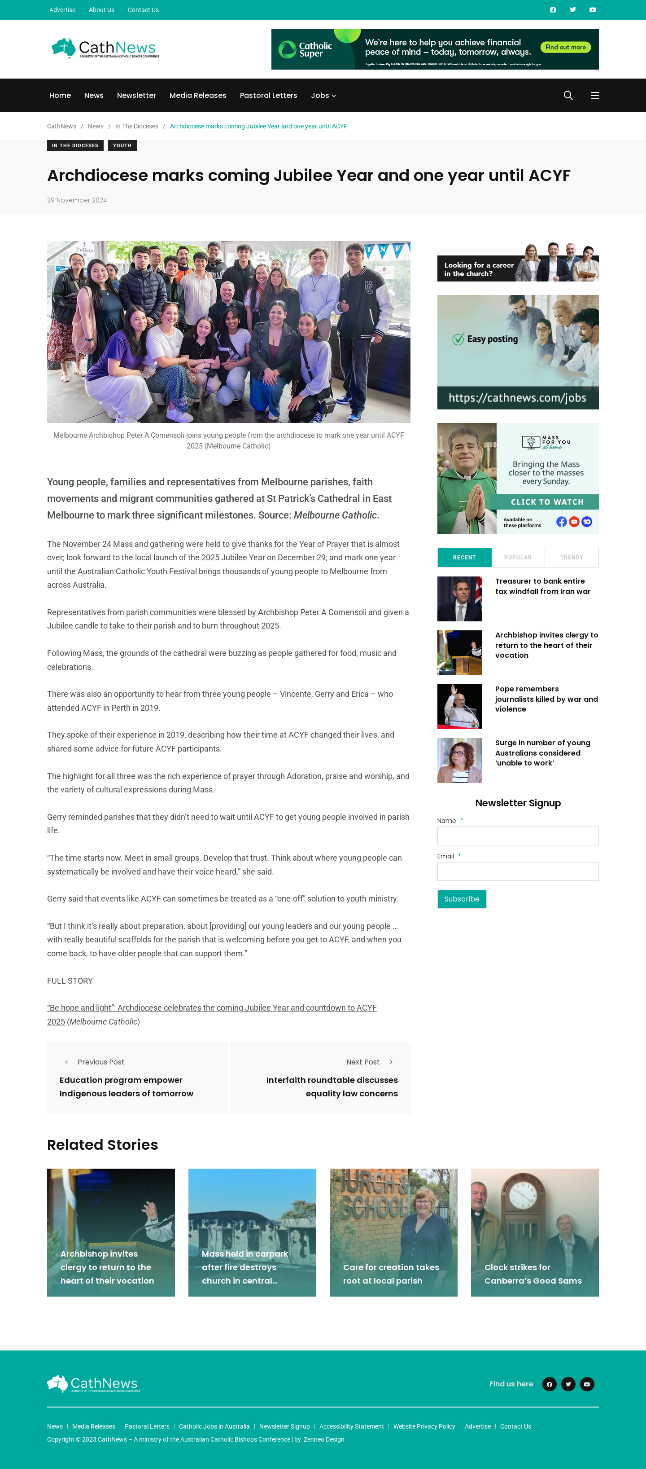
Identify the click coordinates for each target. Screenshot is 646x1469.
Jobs (320, 95)
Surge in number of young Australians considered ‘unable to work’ (543, 753)
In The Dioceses (75, 146)
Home (60, 95)
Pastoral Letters (268, 95)
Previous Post (92, 1062)
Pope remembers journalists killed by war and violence (547, 699)
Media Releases (198, 95)
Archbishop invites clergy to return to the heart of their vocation (547, 645)
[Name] (518, 836)
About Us (101, 9)
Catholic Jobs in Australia (214, 1425)
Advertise (62, 9)
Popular (518, 557)
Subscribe (462, 899)
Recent (464, 557)
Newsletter (136, 95)
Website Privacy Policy (424, 1425)
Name (450, 820)
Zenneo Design (324, 1439)
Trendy (571, 557)
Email (449, 856)
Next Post (372, 1062)
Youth (122, 146)
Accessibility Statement (351, 1425)
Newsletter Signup (284, 1425)
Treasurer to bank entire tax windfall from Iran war (543, 586)
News (94, 95)
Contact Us (143, 9)
